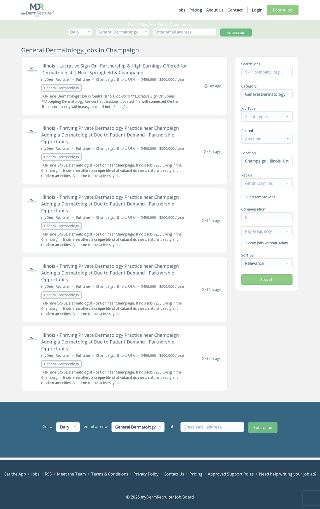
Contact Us (174, 474)
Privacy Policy (146, 474)
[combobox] (80, 32)
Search (267, 279)
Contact (235, 10)
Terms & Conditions (109, 474)
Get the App (15, 474)
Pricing (195, 10)
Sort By (247, 255)
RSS (48, 474)
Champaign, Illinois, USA (115, 79)
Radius (246, 175)
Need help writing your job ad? (287, 474)
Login (257, 10)
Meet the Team (71, 474)
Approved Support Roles (231, 474)
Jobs (181, 10)
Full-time (83, 79)
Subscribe (236, 32)
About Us (215, 10)
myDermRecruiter (56, 79)
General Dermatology (61, 88)
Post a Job (282, 10)
